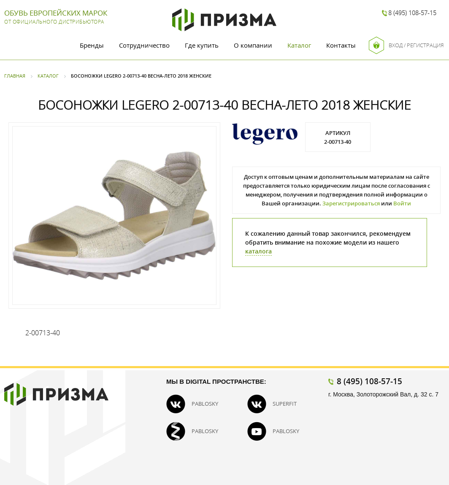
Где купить (202, 45)
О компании (253, 45)
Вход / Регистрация (406, 45)
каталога (258, 251)
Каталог (299, 45)
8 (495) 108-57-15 (412, 13)
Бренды (92, 45)
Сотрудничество (144, 45)
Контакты (341, 45)
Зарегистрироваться (351, 203)
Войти (402, 203)
